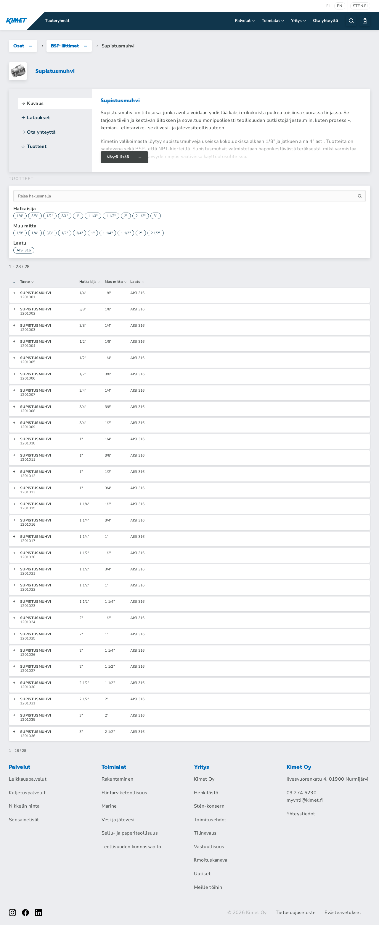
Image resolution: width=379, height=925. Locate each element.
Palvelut (245, 20)
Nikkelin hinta (24, 806)
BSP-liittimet (69, 46)
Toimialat (273, 20)
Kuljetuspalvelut (27, 793)
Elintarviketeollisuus (124, 793)
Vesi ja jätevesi (118, 819)
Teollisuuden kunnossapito (131, 846)
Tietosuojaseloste (296, 912)
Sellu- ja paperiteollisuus (130, 833)
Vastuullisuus (209, 846)
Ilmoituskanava (210, 860)
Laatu (137, 282)
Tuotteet (33, 146)
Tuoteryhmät (57, 20)
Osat (23, 46)
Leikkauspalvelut (27, 779)
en (340, 6)
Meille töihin (208, 887)
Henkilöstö (206, 793)
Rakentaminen (118, 779)
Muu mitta (116, 282)
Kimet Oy (204, 779)
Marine (109, 806)
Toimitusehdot (210, 819)
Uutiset (202, 873)
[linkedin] (38, 912)
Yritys (299, 20)
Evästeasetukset (343, 912)
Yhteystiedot (301, 814)
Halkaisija (90, 282)
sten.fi (360, 6)
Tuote (27, 282)
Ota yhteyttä (325, 20)
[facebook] (25, 912)
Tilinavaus (205, 833)
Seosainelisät (24, 819)
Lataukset (35, 117)
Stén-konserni (210, 806)
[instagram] (12, 912)
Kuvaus (32, 103)
